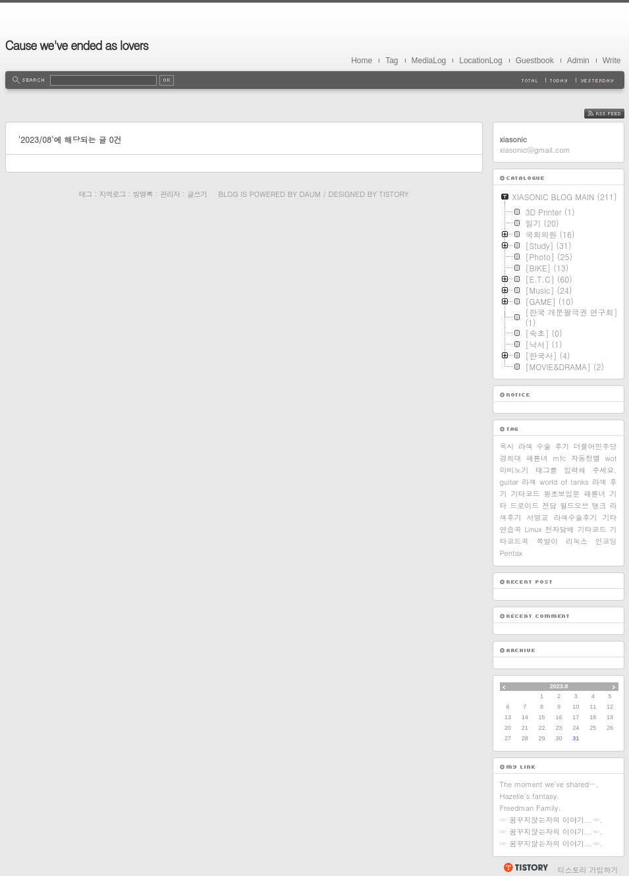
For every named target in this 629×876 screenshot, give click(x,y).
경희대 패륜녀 (524, 458)
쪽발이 (547, 541)
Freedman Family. (530, 808)
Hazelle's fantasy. (530, 796)
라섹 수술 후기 (544, 446)
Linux (532, 529)
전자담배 (559, 529)
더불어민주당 (595, 446)
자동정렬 (585, 458)
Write (612, 60)
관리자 (170, 194)
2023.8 (559, 686)
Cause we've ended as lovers (76, 45)
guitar (509, 482)
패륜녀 (594, 494)
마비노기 (514, 470)
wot (610, 458)
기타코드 (592, 529)
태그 (85, 194)
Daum (309, 194)
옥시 (507, 446)
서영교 (538, 517)
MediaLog (429, 60)
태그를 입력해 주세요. (575, 470)
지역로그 (112, 194)
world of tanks (563, 482)
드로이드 (524, 505)
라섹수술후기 (575, 517)
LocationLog (480, 60)
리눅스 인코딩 (591, 541)
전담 (549, 505)
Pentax (511, 553)
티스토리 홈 (525, 867)
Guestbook (535, 60)
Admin (578, 60)
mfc (559, 458)
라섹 (529, 482)
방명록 (143, 194)
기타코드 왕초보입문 (545, 494)
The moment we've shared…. (549, 784)
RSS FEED (614, 114)
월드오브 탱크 (583, 505)
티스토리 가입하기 (588, 870)
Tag (391, 60)
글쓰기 (197, 194)
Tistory (394, 194)
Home (361, 60)
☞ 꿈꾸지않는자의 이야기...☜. (551, 820)
